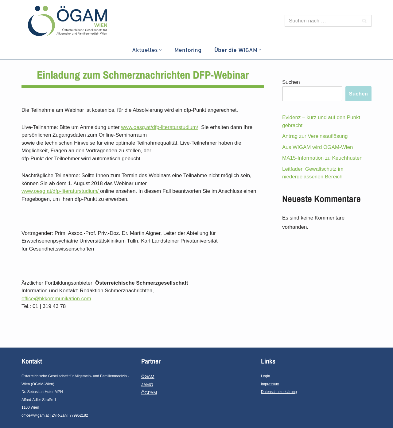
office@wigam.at (35, 415)
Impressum (270, 384)
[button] (160, 50)
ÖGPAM (149, 392)
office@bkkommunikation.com (56, 299)
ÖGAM (147, 376)
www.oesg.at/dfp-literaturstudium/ (159, 127)
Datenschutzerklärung (279, 392)
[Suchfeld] (321, 21)
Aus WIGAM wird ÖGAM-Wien (317, 147)
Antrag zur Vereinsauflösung (315, 136)
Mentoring (187, 49)
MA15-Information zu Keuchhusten (322, 158)
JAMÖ (147, 384)
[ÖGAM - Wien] (69, 21)
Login (265, 376)
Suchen (291, 82)
